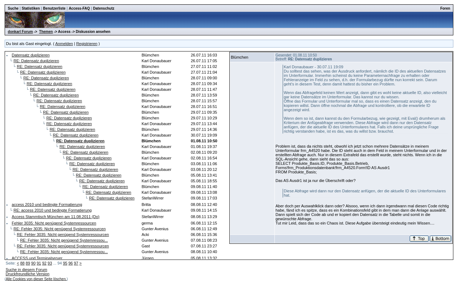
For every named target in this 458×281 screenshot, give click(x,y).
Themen (46, 32)
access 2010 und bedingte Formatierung (47, 204)
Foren (445, 8)
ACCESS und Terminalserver (37, 258)
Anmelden (64, 43)
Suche (13, 8)
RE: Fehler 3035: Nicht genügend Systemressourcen (60, 229)
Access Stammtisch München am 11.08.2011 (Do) (55, 217)
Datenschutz (103, 8)
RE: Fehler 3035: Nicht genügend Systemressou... (64, 240)
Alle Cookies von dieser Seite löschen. (36, 279)
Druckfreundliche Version (27, 274)
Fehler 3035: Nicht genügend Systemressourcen (54, 223)
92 (44, 263)
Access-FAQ (79, 8)
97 (76, 263)
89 (28, 263)
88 (22, 263)
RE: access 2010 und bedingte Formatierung (53, 210)
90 (33, 263)
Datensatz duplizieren (31, 55)
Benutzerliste (54, 8)
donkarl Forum (20, 32)
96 (70, 263)
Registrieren (86, 43)
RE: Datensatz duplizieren (36, 61)
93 (50, 263)
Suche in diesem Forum (26, 269)
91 (38, 263)
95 (65, 263)
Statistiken (31, 8)
